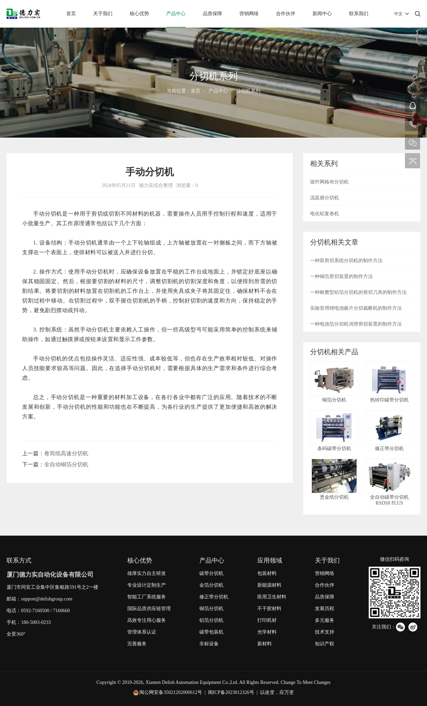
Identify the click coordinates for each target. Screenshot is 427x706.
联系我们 (358, 13)
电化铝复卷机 (324, 213)
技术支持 (324, 632)
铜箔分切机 (211, 608)
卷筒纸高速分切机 (66, 453)
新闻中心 (322, 13)
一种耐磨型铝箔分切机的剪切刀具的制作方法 (358, 292)
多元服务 (324, 620)
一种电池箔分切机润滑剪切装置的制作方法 (356, 324)
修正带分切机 (213, 596)
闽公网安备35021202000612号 (170, 692)
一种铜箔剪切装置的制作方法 (341, 276)
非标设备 (209, 643)
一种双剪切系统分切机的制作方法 (346, 260)
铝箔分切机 (211, 620)
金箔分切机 (211, 585)
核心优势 (139, 13)
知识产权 (324, 643)
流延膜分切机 (324, 197)
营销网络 (249, 13)
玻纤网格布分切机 (329, 182)
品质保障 (212, 13)
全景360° (16, 634)
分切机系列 (248, 90)
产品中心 (176, 13)
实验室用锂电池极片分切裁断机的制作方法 (356, 308)
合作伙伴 (285, 13)
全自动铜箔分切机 (66, 464)
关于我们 (102, 13)
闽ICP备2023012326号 (231, 692)
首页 (71, 13)
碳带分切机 (211, 573)
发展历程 (324, 608)
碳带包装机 (211, 632)
